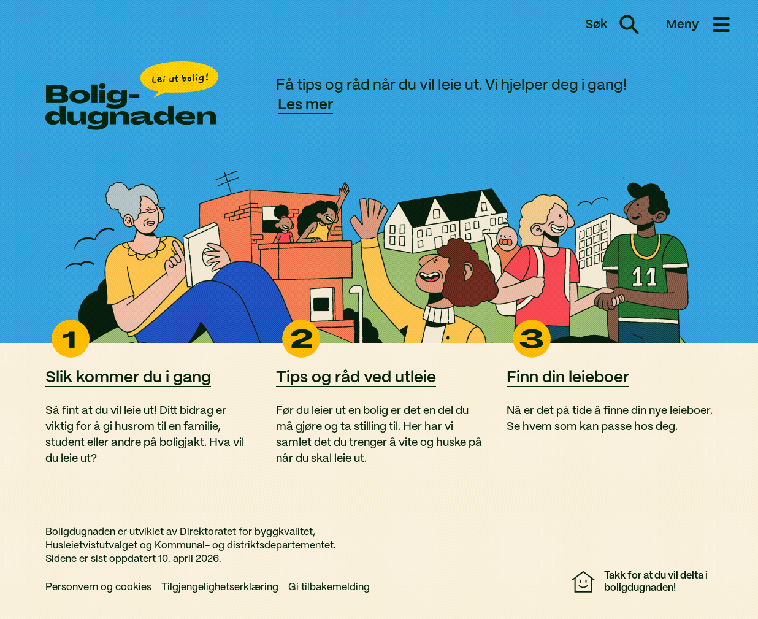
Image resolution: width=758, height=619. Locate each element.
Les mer (305, 105)
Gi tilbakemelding (329, 587)
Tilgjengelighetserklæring (219, 587)
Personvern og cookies (98, 587)
